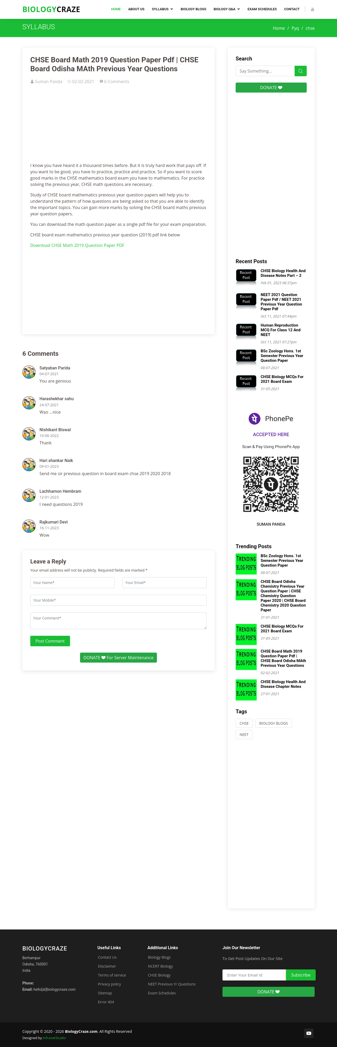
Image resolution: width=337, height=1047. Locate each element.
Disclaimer (107, 966)
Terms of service (112, 975)
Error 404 (106, 1002)
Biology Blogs (193, 9)
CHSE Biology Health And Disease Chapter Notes (283, 684)
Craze (51, 9)
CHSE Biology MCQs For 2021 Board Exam (282, 379)
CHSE (244, 723)
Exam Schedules (262, 9)
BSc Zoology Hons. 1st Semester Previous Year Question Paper (282, 356)
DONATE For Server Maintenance (118, 657)
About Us (136, 9)
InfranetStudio (54, 1037)
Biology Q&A (224, 9)
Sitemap (105, 993)
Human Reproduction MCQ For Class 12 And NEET (280, 330)
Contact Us (107, 957)
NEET (244, 734)
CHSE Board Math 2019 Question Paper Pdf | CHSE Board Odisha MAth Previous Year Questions (283, 658)
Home (116, 9)
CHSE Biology (159, 975)
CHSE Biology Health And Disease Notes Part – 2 (283, 273)
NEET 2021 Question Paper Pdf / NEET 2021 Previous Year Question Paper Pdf (281, 301)
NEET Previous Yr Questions (172, 984)
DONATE (271, 87)
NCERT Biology (160, 966)
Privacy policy (109, 984)
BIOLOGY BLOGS (273, 723)
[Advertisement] (118, 125)
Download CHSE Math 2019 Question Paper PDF (77, 245)
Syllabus (160, 9)
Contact (292, 9)
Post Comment (50, 641)
